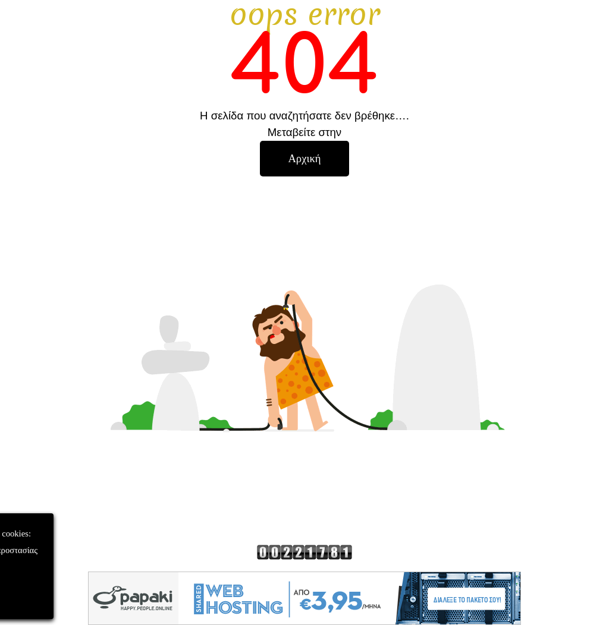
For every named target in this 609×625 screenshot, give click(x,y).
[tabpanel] (304, 70)
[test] (304, 158)
